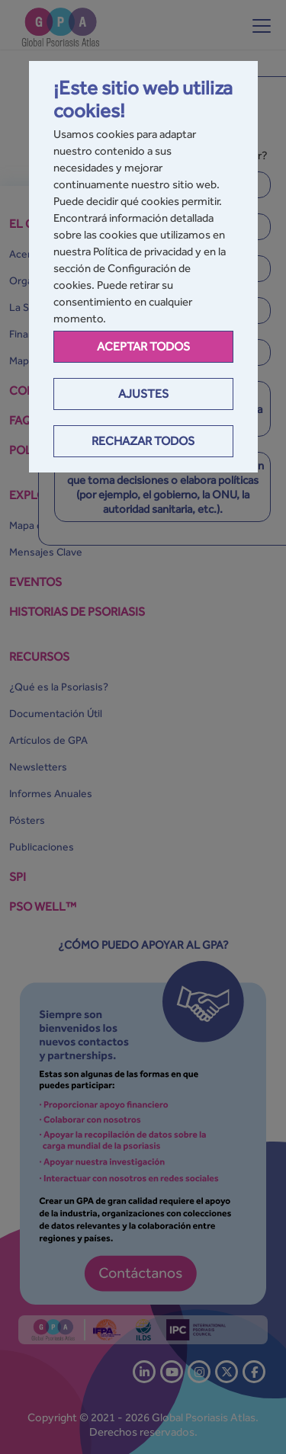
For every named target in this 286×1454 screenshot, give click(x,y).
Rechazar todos (143, 441)
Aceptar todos (143, 346)
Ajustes (143, 393)
